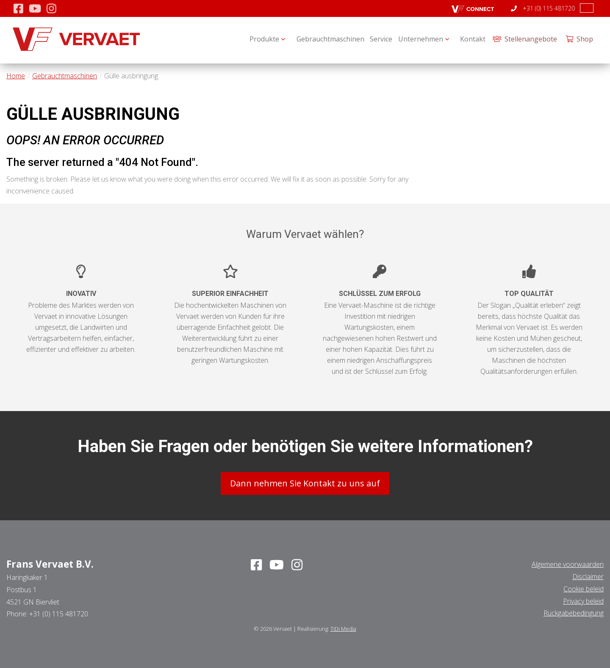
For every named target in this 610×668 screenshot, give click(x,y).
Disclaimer (588, 573)
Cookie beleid (583, 586)
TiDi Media (343, 626)
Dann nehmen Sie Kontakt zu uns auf (305, 480)
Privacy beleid (583, 598)
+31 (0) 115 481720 (543, 8)
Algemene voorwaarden (568, 561)
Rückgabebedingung (573, 610)
